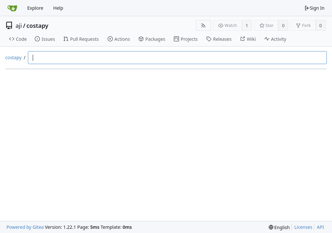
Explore (35, 8)
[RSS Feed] (203, 25)
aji (19, 25)
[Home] (12, 8)
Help (58, 8)
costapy (38, 25)
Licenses (303, 227)
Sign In (314, 8)
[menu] (279, 227)
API (320, 227)
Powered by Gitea (25, 227)
